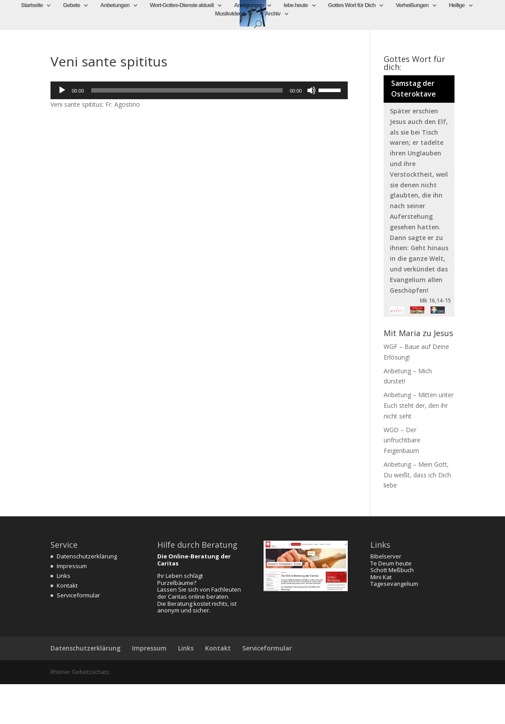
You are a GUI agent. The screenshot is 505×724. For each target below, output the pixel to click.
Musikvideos (230, 14)
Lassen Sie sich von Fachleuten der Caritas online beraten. (199, 592)
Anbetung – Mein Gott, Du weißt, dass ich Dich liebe (417, 475)
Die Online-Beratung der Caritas (194, 559)
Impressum (72, 566)
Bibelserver (385, 556)
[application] (199, 90)
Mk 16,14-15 (435, 300)
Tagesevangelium (394, 584)
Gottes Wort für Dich (352, 5)
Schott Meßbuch (392, 570)
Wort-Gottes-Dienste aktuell (182, 5)
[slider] (187, 90)
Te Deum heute (391, 563)
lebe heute (295, 5)
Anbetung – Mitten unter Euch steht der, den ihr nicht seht (419, 405)
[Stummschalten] (311, 90)
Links (63, 576)
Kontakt (67, 585)
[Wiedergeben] (62, 90)
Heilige (457, 5)
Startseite (32, 5)
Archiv (272, 14)
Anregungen (249, 5)
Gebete (71, 5)
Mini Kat (381, 577)
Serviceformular (78, 595)
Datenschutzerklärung (87, 556)
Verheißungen (412, 5)
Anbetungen (114, 5)
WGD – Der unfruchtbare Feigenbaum (402, 440)
